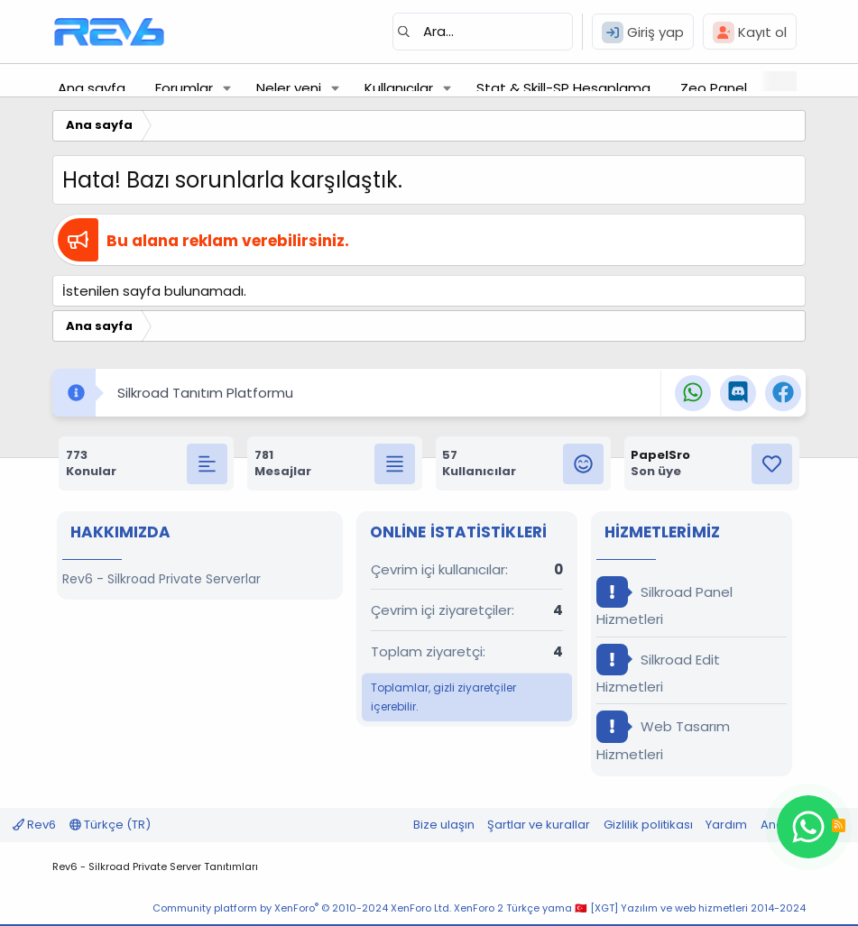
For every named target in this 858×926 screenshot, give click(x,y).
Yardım (726, 824)
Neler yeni (288, 87)
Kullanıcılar (398, 87)
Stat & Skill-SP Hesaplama (563, 87)
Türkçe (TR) (110, 824)
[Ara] (482, 31)
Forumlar (184, 87)
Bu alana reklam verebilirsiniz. (227, 241)
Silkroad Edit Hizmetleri (658, 670)
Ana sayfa (91, 87)
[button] (227, 88)
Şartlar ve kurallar (538, 824)
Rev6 (34, 824)
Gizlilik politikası (648, 824)
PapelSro (660, 454)
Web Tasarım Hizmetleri (663, 737)
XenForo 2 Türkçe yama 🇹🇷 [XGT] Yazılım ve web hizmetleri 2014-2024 (630, 908)
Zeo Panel (713, 87)
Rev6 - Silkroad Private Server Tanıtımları (155, 866)
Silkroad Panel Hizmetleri (664, 602)
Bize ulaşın (444, 824)
